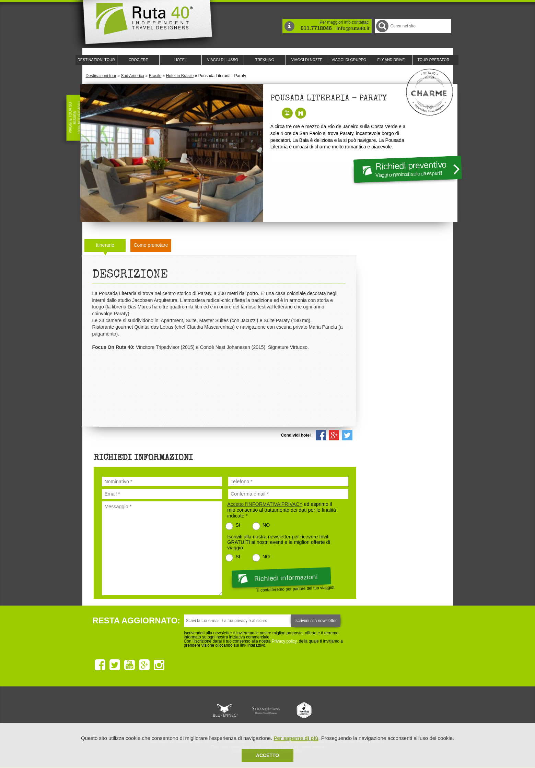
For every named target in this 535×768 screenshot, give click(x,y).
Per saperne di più (296, 738)
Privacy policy (284, 641)
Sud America (132, 75)
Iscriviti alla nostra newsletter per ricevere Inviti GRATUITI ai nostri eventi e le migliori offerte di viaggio (278, 542)
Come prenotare (151, 245)
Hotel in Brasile (180, 75)
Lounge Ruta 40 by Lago (343, 710)
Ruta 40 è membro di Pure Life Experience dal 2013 (266, 710)
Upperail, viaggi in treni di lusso (305, 710)
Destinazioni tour (101, 75)
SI (237, 525)
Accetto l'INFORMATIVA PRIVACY (264, 504)
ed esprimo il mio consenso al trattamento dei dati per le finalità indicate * (281, 510)
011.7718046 (316, 28)
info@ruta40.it (352, 28)
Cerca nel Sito (381, 26)
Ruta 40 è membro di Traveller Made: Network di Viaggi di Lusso (189, 710)
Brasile (155, 75)
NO (266, 525)
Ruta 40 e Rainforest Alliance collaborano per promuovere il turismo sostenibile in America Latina (228, 710)
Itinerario (105, 245)
